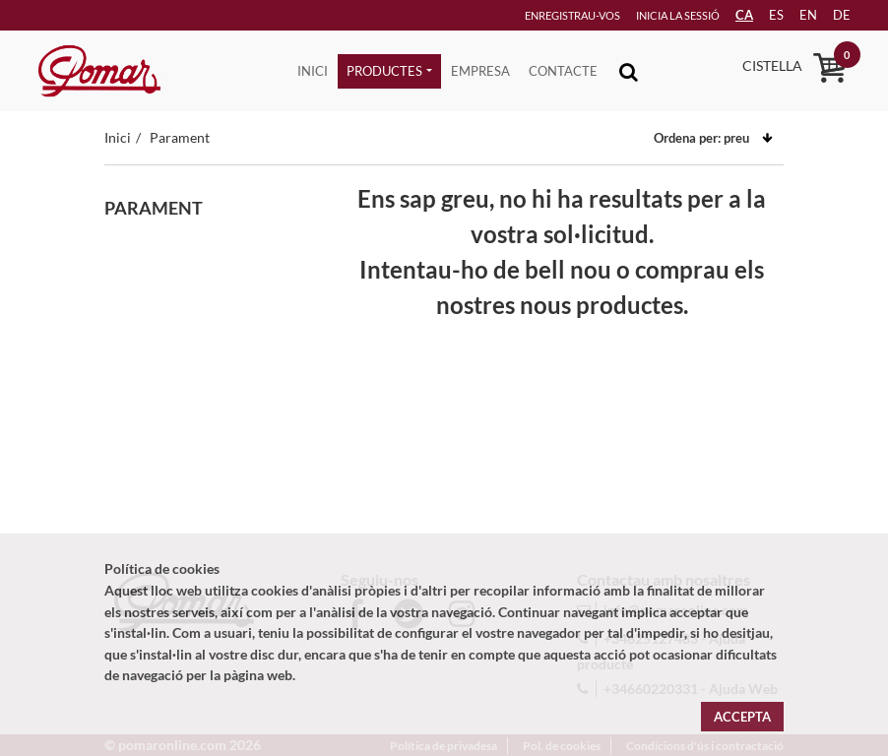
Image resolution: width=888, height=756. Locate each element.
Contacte (563, 71)
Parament (180, 137)
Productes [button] (384, 71)
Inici (312, 71)
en (797, 15)
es (762, 15)
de (834, 15)
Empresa (480, 71)
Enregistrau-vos (542, 15)
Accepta (742, 716)
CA (727, 15)
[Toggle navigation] (628, 71)
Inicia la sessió (650, 15)
